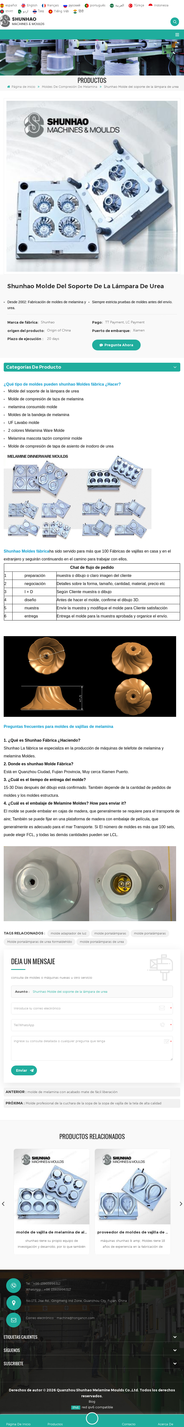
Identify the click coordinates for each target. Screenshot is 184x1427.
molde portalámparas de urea (102, 942)
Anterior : (16, 1092)
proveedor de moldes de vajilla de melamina (132, 1232)
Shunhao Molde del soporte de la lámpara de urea (70, 991)
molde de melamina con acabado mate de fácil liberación (72, 1092)
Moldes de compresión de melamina (69, 87)
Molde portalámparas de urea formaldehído (39, 942)
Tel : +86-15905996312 (43, 1283)
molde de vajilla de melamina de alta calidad (51, 1232)
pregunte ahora (116, 345)
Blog (92, 1401)
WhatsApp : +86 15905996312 (48, 1289)
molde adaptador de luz (68, 933)
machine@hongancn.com (76, 1318)
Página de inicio (21, 87)
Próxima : (15, 1103)
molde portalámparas (110, 933)
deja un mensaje (92, 1418)
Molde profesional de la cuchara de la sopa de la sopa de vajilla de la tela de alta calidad (93, 1103)
